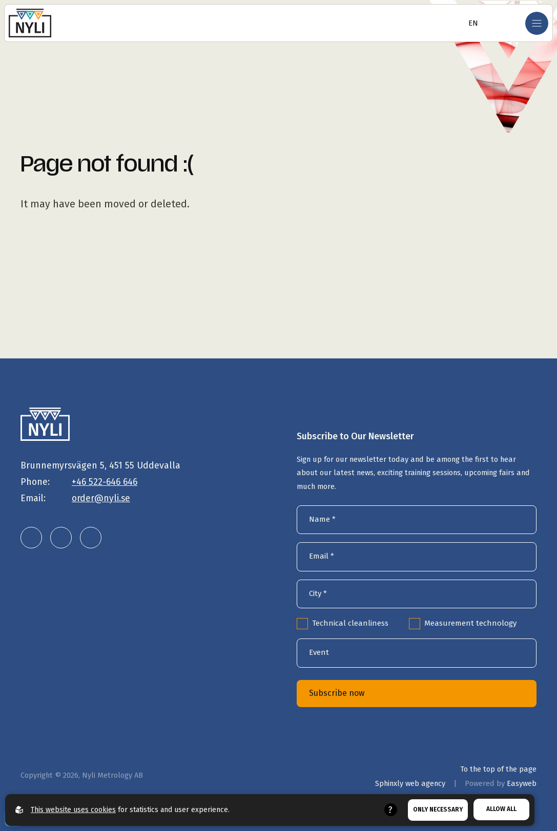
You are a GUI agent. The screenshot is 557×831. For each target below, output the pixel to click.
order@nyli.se (101, 498)
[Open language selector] (470, 23)
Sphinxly (410, 783)
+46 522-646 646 (104, 481)
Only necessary (438, 809)
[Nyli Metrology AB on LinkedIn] (31, 537)
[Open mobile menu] (536, 23)
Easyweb (522, 783)
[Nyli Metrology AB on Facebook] (90, 537)
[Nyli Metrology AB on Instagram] (61, 537)
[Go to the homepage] (30, 23)
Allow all (501, 809)
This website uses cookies (73, 809)
